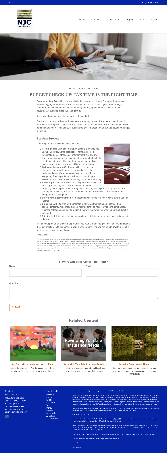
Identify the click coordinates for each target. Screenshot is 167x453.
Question (14, 283)
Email (88, 266)
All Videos (50, 416)
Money (49, 408)
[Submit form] (16, 307)
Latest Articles (52, 413)
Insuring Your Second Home (134, 364)
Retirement (50, 394)
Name (12, 266)
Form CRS (75, 443)
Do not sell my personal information (124, 410)
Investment (50, 397)
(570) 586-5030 (150, 2)
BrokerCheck (119, 391)
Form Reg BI (76, 447)
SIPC (119, 419)
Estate (49, 400)
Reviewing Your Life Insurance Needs (83, 364)
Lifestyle (49, 410)
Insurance (50, 402)
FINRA (115, 419)
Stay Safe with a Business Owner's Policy (33, 364)
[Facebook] (9, 2)
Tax (47, 405)
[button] (95, 19)
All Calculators (52, 419)
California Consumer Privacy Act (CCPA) (139, 408)
